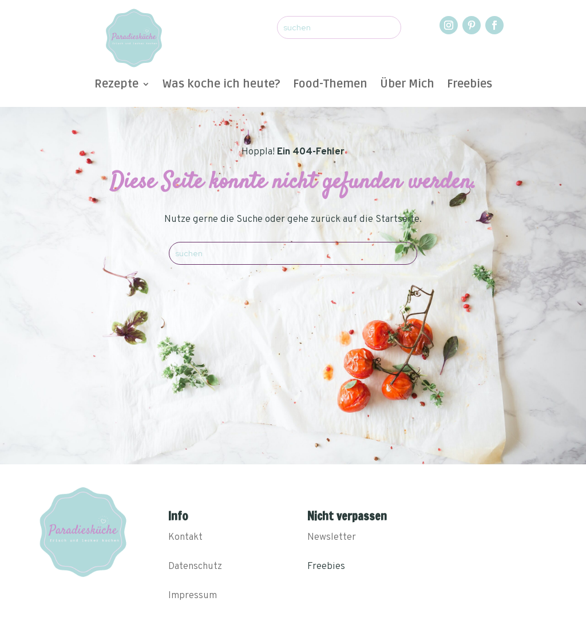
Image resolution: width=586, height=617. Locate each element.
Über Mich (407, 85)
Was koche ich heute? (221, 85)
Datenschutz (195, 566)
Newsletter (331, 537)
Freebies (469, 85)
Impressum (192, 596)
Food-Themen (330, 85)
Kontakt (185, 537)
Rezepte (116, 85)
